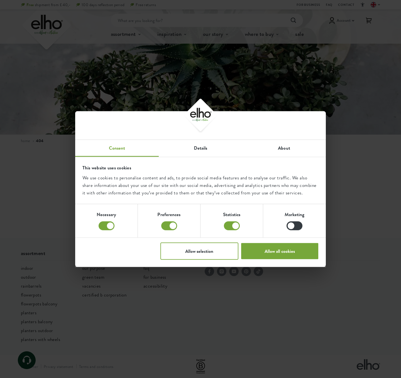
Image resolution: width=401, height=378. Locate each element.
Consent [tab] (117, 147)
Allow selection (199, 251)
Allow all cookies (280, 251)
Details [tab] (200, 147)
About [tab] (284, 147)
